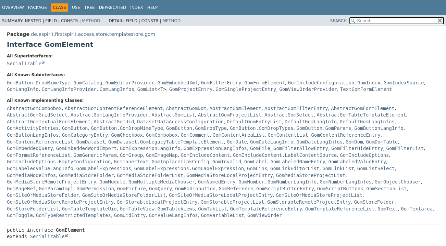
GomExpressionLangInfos (215, 148)
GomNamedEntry (217, 181)
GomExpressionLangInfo (150, 148)
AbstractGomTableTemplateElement (361, 115)
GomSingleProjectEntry (245, 89)
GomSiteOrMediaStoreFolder (43, 195)
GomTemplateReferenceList (339, 208)
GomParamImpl (56, 188)
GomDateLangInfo (271, 142)
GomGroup (131, 155)
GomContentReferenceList (40, 142)
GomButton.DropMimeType (38, 82)
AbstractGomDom (186, 108)
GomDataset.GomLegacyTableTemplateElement (166, 142)
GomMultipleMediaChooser (161, 181)
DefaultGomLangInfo (311, 121)
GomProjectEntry (190, 89)
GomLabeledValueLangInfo (40, 168)
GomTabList (212, 208)
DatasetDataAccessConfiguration (180, 121)
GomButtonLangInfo (378, 128)
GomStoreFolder (374, 202)
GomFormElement (265, 82)
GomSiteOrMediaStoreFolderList (124, 195)
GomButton (75, 128)
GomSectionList (387, 188)
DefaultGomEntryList (254, 121)
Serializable (24, 63)
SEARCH (338, 20)
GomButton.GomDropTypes (261, 128)
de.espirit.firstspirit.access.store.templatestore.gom (93, 34)
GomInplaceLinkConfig (180, 161)
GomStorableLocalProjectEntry (157, 202)
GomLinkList (338, 168)
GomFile (260, 148)
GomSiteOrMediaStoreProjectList (319, 195)
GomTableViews (176, 208)
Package (37, 7)
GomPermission (95, 188)
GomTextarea (417, 208)
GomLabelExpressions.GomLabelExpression (189, 168)
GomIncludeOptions (364, 155)
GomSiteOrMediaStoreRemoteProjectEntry (60, 202)
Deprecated (112, 7)
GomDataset (90, 142)
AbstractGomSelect (288, 115)
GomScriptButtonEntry (285, 188)
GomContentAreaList (239, 135)
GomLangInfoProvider (69, 89)
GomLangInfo (23, 89)
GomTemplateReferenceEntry (266, 208)
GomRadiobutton (195, 188)
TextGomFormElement (366, 89)
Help (152, 7)
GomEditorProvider (130, 82)
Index (136, 7)
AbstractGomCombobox (34, 108)
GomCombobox (162, 135)
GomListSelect (376, 168)
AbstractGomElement (235, 108)
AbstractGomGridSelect (37, 115)
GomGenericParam (94, 155)
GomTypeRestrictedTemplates (73, 215)
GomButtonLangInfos (33, 135)
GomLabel (255, 161)
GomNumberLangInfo (292, 181)
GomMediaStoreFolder (86, 175)
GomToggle (20, 215)
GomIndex (368, 82)
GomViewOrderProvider (308, 89)
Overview (13, 7)
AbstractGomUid (114, 121)
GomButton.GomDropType (196, 128)
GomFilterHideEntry (357, 148)
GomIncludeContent (205, 155)
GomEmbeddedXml (178, 82)
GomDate (237, 142)
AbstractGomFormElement (362, 108)
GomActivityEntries (33, 128)
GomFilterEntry (221, 82)
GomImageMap (162, 155)
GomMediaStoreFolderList (150, 175)
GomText (387, 208)
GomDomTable (382, 142)
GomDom (354, 142)
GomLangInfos (117, 89)
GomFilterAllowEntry (300, 148)
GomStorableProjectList (232, 202)
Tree (89, 7)
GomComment (195, 135)
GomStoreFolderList (33, 208)
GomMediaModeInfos (31, 175)
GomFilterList (405, 148)
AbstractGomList (173, 115)
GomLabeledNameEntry (297, 161)
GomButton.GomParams (323, 128)
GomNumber (251, 181)
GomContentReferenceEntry (345, 135)
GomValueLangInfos (173, 215)
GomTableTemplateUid (89, 208)
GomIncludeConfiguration (321, 82)
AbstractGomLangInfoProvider (110, 115)
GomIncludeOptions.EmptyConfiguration (59, 161)
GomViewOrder (264, 215)
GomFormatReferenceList (38, 155)
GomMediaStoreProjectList (310, 175)
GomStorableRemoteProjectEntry (309, 202)
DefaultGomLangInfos (367, 121)
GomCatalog (87, 82)
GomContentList (288, 135)
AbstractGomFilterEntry (296, 108)
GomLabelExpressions (103, 168)
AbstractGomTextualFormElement (48, 121)
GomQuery (160, 188)
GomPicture (131, 188)
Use (76, 7)
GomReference (236, 188)
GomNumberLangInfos (346, 181)
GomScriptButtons (340, 188)
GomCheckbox (127, 135)
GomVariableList (222, 215)
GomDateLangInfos (319, 142)
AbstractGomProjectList (229, 115)
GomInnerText (131, 161)
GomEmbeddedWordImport (86, 148)
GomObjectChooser (398, 181)
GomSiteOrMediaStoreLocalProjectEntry (221, 195)
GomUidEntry (130, 215)
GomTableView (137, 208)
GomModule (112, 181)
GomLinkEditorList (294, 168)
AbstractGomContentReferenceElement (114, 108)
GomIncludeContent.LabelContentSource (285, 155)
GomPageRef (21, 188)
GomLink (257, 168)
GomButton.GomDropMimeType (127, 128)
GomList (147, 89)
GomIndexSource (404, 82)
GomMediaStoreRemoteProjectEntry (51, 181)
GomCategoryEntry (85, 135)
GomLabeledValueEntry (357, 161)
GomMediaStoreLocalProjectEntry (229, 175)
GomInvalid (226, 161)
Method (91, 20)
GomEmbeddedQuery (30, 148)
